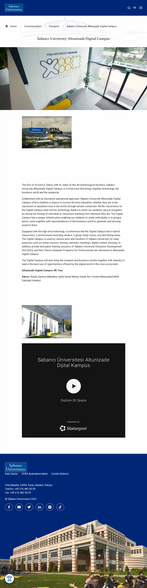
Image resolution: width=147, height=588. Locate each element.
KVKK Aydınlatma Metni (35, 473)
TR (134, 7)
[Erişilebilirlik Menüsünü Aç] (9, 578)
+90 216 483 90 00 (24, 488)
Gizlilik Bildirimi (60, 473)
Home (13, 26)
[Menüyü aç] (140, 9)
